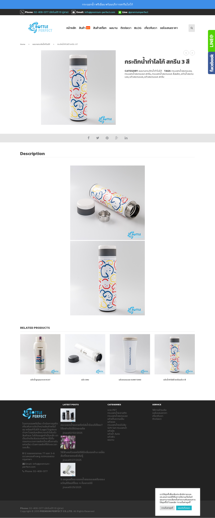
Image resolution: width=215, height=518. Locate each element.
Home (22, 44)
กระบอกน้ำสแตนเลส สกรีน (138, 74)
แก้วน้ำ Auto (114, 434)
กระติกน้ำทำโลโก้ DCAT (186, 52)
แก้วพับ (111, 437)
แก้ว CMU (85, 380)
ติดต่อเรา (125, 28)
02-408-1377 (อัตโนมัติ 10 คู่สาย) (51, 12)
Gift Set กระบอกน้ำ (117, 428)
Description (32, 153)
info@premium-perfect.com (100, 12)
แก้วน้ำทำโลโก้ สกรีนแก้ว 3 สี (174, 380)
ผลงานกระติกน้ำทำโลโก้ (41, 44)
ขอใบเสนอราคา (169, 28)
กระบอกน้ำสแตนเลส (182, 71)
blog (137, 28)
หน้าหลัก (71, 28)
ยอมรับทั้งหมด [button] (184, 508)
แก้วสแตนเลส (136, 77)
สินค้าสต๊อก (99, 28)
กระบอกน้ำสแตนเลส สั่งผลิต (166, 74)
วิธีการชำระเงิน (159, 410)
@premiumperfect (138, 12)
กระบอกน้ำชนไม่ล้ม (117, 425)
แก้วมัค (111, 431)
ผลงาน (113, 28)
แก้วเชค (111, 422)
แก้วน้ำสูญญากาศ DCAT (40, 380)
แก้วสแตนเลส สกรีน (154, 77)
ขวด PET (112, 410)
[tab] (34, 154)
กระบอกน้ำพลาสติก (117, 413)
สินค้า (84, 28)
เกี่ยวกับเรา (150, 28)
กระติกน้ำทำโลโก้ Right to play (192, 52)
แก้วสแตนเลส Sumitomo (130, 380)
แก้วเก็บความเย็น (116, 419)
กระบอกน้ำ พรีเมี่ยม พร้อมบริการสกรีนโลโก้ (107, 4)
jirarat (66, 432)
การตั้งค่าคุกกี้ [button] (167, 508)
